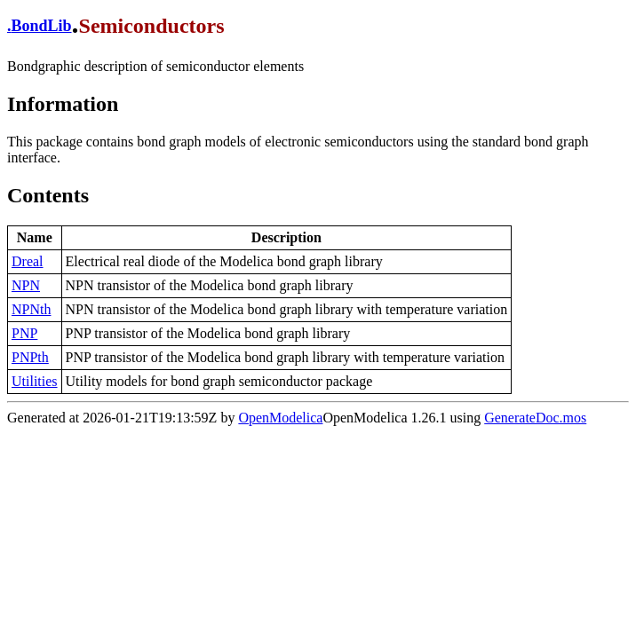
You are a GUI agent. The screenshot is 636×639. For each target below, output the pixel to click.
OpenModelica (280, 417)
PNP (24, 333)
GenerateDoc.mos (535, 417)
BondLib (42, 26)
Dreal (28, 261)
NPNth (31, 309)
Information (62, 103)
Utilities (35, 381)
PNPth (30, 357)
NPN (26, 285)
